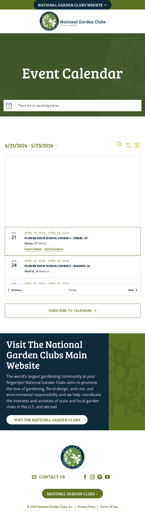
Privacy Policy (87, 507)
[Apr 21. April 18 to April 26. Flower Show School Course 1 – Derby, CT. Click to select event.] (72, 241)
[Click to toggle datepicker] (31, 145)
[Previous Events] (15, 290)
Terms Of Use (109, 507)
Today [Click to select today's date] (72, 290)
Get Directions (53, 249)
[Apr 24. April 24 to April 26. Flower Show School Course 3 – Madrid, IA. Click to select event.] (72, 266)
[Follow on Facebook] (85, 477)
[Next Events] (132, 290)
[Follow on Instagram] (92, 477)
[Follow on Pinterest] (99, 477)
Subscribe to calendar (70, 310)
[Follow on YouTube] (107, 477)
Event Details (33, 249)
